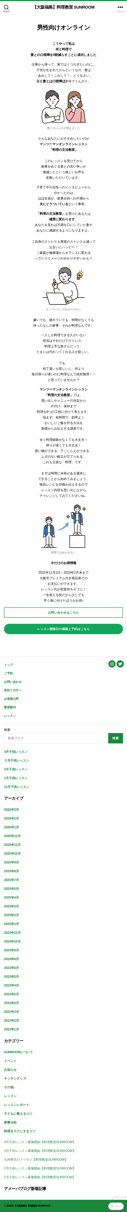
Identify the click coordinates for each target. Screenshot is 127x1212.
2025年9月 (11, 862)
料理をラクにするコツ (20, 1131)
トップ (8, 665)
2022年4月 (11, 1003)
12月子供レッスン (16, 787)
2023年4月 (11, 985)
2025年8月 (11, 871)
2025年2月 (11, 915)
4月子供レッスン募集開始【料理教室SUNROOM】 (40, 1142)
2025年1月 (11, 924)
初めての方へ (13, 690)
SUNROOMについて (18, 1052)
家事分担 (10, 1122)
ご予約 (8, 673)
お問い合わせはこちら (63, 612)
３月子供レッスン (16, 760)
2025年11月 (12, 844)
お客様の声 (11, 698)
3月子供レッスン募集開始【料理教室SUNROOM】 (40, 1150)
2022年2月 (11, 1020)
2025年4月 (11, 897)
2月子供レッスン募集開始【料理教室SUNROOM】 (40, 1168)
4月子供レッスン (16, 751)
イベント (10, 1061)
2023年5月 (11, 976)
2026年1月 (11, 827)
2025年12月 (12, 836)
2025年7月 (11, 880)
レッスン (10, 715)
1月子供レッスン (16, 778)
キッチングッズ (15, 1078)
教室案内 (10, 707)
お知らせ (10, 1069)
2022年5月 (11, 994)
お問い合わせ (13, 681)
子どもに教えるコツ (18, 1113)
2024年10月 (12, 941)
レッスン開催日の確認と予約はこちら (63, 629)
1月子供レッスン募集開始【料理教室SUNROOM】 (40, 1177)
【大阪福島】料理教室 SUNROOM (64, 7)
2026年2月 (11, 818)
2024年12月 (12, 932)
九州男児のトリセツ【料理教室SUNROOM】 (36, 1159)
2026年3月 (11, 809)
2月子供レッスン (16, 769)
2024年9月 (11, 950)
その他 (8, 1087)
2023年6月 (11, 968)
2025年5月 (11, 888)
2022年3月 (11, 1011)
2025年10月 (12, 853)
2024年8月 (11, 959)
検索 (7, 729)
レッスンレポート (16, 1105)
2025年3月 (11, 906)
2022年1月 (11, 1029)
